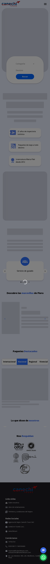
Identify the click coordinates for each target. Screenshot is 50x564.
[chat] (43, 550)
